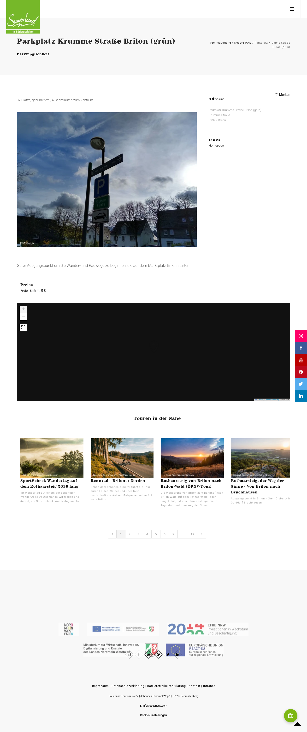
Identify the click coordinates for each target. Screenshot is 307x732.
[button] (149, 341)
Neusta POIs (243, 42)
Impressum (100, 686)
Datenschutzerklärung (128, 686)
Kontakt (194, 686)
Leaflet (259, 400)
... (182, 534)
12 (192, 534)
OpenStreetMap (272, 400)
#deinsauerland (220, 42)
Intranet (209, 686)
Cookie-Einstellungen (153, 715)
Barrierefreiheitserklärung (166, 686)
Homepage (216, 145)
